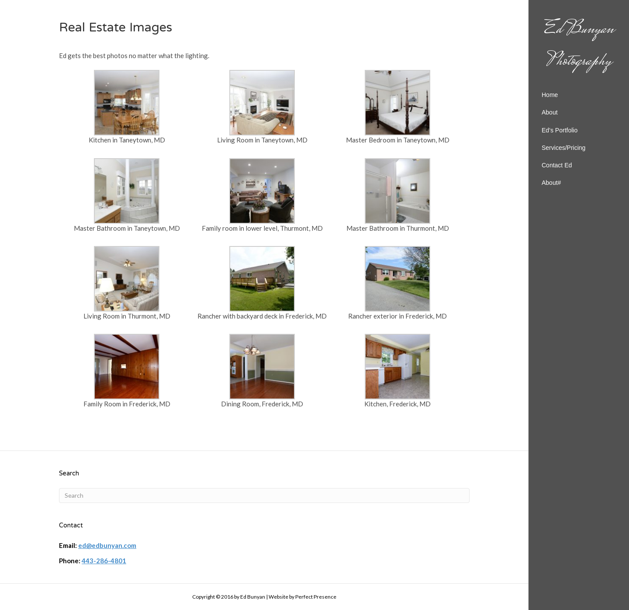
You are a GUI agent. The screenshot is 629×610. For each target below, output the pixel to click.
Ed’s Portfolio (559, 130)
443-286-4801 (104, 561)
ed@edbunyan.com (107, 545)
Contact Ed (557, 165)
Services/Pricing (563, 147)
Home (550, 94)
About (550, 112)
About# (551, 182)
